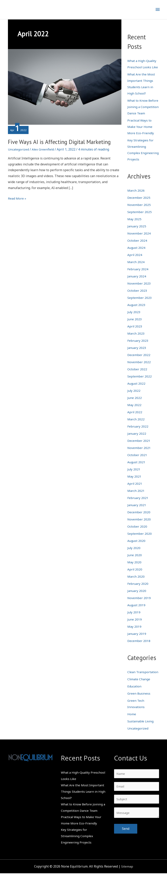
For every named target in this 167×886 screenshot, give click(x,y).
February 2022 (138, 432)
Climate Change (139, 692)
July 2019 (134, 618)
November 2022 (139, 368)
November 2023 (139, 290)
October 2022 (137, 375)
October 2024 (137, 247)
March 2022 (136, 425)
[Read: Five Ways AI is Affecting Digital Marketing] (64, 86)
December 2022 (139, 361)
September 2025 (139, 218)
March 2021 (136, 497)
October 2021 (137, 461)
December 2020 (139, 518)
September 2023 (139, 304)
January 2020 (137, 597)
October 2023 (137, 297)
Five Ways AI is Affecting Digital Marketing (51, 146)
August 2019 (136, 611)
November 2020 (139, 525)
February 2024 (138, 275)
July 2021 (134, 475)
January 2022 (137, 440)
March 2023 (136, 340)
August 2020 (136, 547)
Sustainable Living (141, 734)
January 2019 (137, 640)
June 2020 (134, 561)
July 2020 (134, 554)
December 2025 (139, 204)
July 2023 (134, 318)
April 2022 (135, 418)
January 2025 (137, 232)
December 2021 (139, 447)
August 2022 (136, 390)
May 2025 (134, 225)
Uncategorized (19, 158)
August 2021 (136, 468)
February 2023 (138, 347)
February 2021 (138, 504)
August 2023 (136, 311)
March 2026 (136, 197)
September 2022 (139, 382)
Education (134, 699)
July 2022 (134, 397)
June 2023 (134, 325)
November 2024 (139, 239)
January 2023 (137, 354)
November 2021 (139, 454)
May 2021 (134, 483)
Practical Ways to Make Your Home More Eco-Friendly (140, 133)
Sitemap (127, 879)
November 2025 (139, 211)
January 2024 (137, 282)
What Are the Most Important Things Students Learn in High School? (83, 804)
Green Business (139, 706)
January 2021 (137, 511)
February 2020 (138, 590)
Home (131, 727)
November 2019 (139, 604)
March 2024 (136, 268)
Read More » (17, 207)
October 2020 (137, 533)
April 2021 (135, 490)
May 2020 (134, 568)
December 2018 (139, 647)
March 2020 (136, 583)
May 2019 (134, 633)
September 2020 (139, 540)
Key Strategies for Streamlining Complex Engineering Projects (77, 848)
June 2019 (134, 625)
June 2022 (134, 404)
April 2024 (135, 261)
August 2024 (136, 254)
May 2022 (134, 411)
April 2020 (135, 575)
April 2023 (135, 332)
